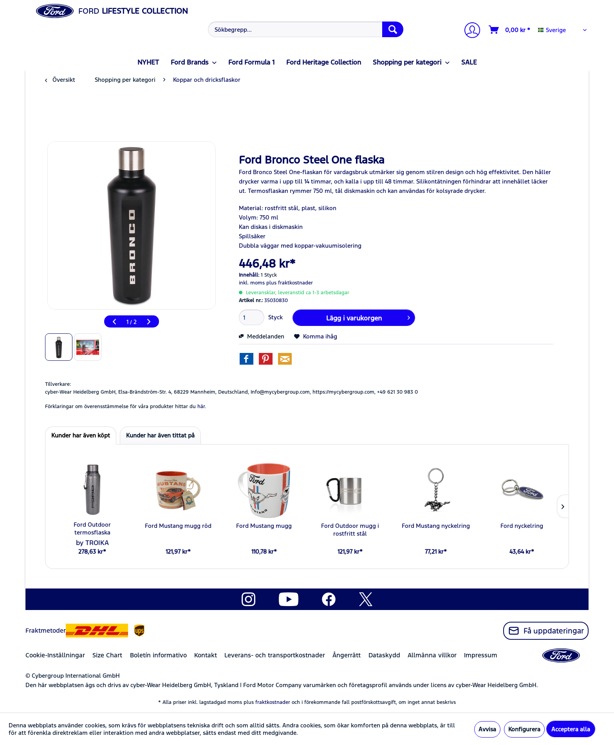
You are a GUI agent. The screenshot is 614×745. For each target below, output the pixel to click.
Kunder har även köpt (80, 435)
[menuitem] (304, 29)
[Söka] (392, 29)
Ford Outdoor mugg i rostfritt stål (350, 529)
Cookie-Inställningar (55, 655)
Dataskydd (384, 655)
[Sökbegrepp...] (305, 29)
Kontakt (205, 655)
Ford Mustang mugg (264, 525)
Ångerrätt (346, 655)
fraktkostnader (272, 702)
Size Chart (107, 655)
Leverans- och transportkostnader (274, 655)
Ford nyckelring (521, 525)
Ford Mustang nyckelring (436, 525)
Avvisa (487, 729)
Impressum (480, 655)
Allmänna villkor (432, 655)
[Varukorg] (510, 30)
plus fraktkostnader (289, 283)
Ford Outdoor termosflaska (92, 528)
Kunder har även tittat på (160, 435)
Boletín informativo (158, 655)
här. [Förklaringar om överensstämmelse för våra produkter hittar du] (201, 406)
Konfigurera (524, 729)
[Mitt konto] (469, 31)
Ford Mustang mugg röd (178, 525)
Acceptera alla (570, 729)
